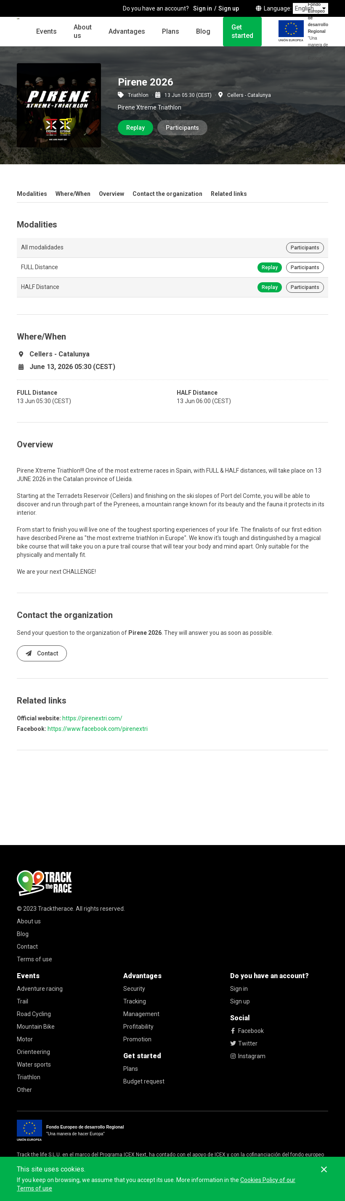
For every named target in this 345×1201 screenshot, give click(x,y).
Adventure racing (40, 988)
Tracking (134, 1001)
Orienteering (33, 1052)
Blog (203, 31)
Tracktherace (55, 908)
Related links (229, 193)
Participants (182, 127)
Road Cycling (34, 1014)
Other (24, 1089)
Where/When (73, 193)
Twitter (243, 1043)
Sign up (240, 1001)
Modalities (32, 193)
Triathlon (28, 1077)
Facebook (247, 1030)
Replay (135, 127)
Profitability (138, 1026)
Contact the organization (167, 193)
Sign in (239, 988)
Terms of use (34, 959)
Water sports (34, 1064)
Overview (111, 193)
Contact (42, 653)
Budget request (144, 1081)
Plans (170, 31)
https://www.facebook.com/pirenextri (98, 728)
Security (134, 988)
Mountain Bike (36, 1026)
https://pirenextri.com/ (92, 718)
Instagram (247, 1056)
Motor (25, 1039)
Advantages (127, 31)
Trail (22, 1001)
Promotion (137, 1039)
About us (83, 31)
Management (141, 1014)
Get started (242, 31)
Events (46, 31)
